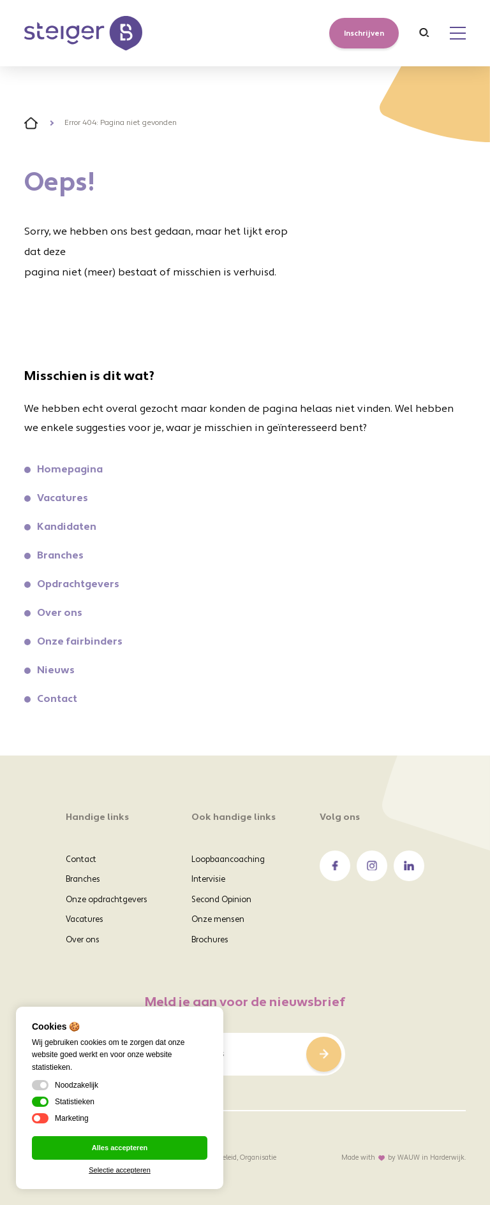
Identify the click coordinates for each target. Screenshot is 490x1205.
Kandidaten (66, 527)
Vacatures (62, 498)
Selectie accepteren (120, 1170)
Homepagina (70, 470)
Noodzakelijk (65, 1085)
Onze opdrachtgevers (106, 900)
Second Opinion (221, 900)
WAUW (408, 1158)
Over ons (59, 613)
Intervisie (208, 880)
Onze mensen (217, 920)
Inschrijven (364, 34)
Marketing (60, 1118)
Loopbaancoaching (228, 860)
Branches (60, 556)
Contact (57, 699)
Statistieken (63, 1102)
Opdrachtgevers (78, 585)
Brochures (209, 940)
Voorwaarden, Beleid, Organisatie (225, 1158)
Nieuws (56, 671)
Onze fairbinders (79, 642)
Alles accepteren (119, 1147)
